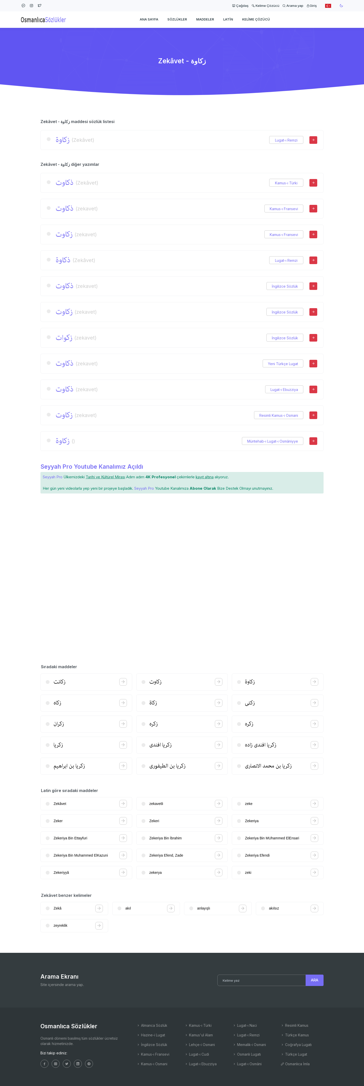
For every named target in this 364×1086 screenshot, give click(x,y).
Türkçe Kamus (295, 1035)
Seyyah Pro (52, 477)
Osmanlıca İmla (295, 1064)
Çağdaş (240, 6)
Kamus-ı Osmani (151, 1064)
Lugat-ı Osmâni (247, 1064)
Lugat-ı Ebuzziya (284, 389)
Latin (228, 19)
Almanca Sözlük (151, 1025)
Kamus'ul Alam (199, 1035)
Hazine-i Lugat (150, 1035)
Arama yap (292, 6)
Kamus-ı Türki (286, 183)
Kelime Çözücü (265, 6)
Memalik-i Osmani (249, 1044)
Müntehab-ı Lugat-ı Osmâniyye (272, 441)
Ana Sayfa (149, 19)
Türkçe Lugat (294, 1054)
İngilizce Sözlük (285, 286)
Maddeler (205, 19)
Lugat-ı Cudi (197, 1054)
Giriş (311, 6)
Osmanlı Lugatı (247, 1054)
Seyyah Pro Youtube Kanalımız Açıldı (91, 466)
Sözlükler (177, 19)
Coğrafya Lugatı (296, 1044)
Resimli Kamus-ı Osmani (278, 415)
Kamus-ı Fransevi (284, 209)
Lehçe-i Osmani (200, 1044)
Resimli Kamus (294, 1025)
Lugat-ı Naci (245, 1025)
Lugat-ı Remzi (286, 140)
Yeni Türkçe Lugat (283, 364)
